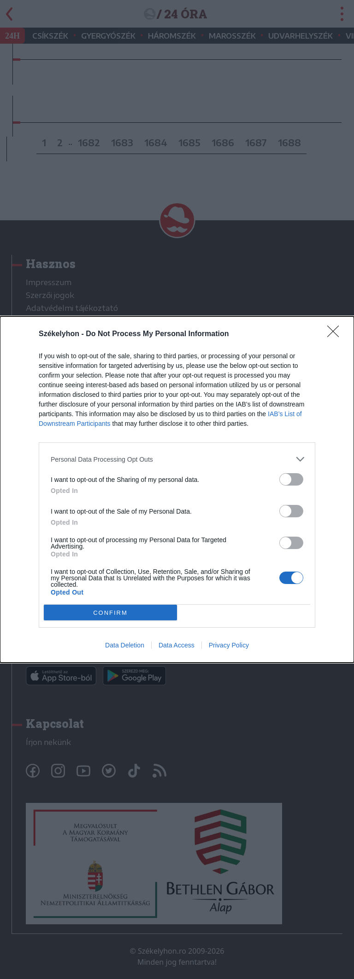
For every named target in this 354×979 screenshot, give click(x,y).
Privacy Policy (229, 645)
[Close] (336, 334)
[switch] (291, 479)
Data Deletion (124, 645)
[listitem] (177, 459)
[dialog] (177, 489)
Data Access (177, 645)
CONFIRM (110, 612)
